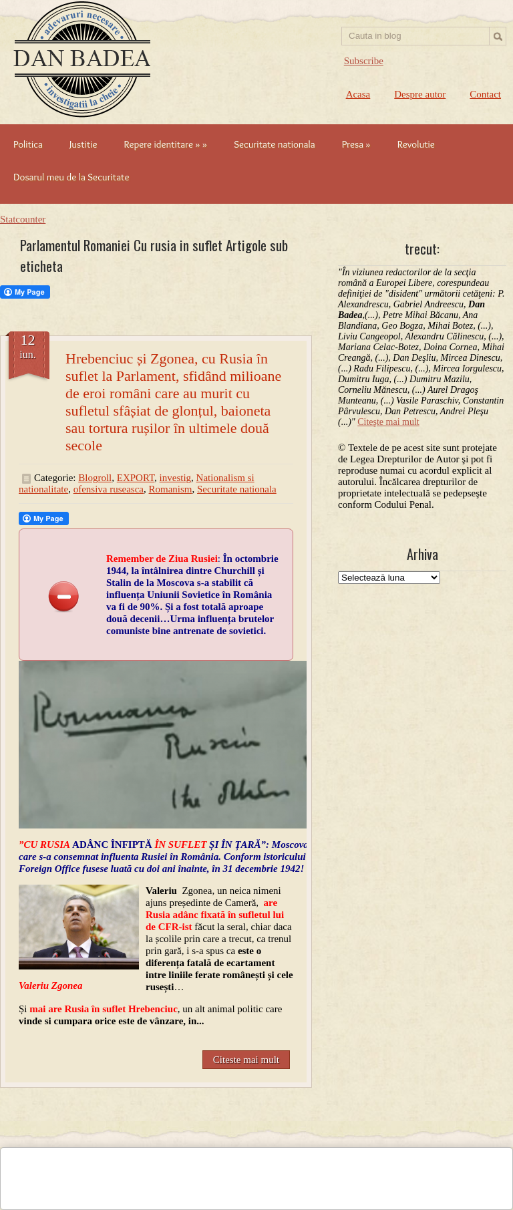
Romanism (170, 489)
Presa (356, 144)
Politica (28, 144)
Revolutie (416, 144)
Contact (485, 94)
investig (176, 477)
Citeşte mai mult (388, 422)
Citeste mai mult (246, 1059)
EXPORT (135, 477)
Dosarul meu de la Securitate (71, 177)
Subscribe (363, 60)
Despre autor (420, 94)
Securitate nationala (274, 144)
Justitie (83, 144)
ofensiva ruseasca (108, 489)
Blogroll (95, 477)
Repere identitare (165, 144)
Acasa (358, 94)
